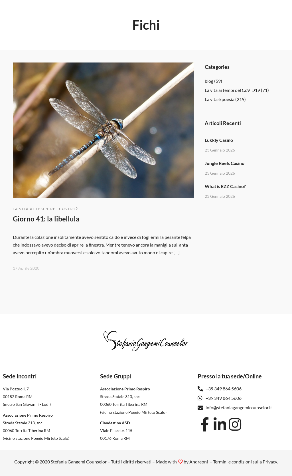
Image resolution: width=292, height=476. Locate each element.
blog (209, 81)
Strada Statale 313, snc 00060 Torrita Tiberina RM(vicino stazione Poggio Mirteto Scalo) (36, 430)
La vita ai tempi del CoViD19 (45, 209)
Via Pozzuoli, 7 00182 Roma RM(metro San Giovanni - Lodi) (27, 396)
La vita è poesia (219, 99)
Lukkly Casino (219, 140)
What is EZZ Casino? (225, 186)
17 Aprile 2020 (26, 268)
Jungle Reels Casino (224, 163)
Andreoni (198, 461)
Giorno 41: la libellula (46, 219)
